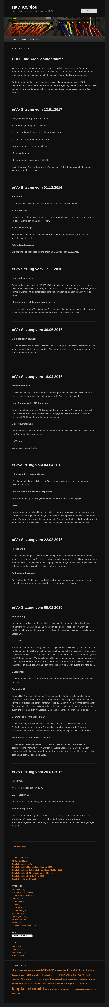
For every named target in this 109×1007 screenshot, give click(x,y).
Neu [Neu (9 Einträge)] (65, 979)
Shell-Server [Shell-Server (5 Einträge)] (48, 983)
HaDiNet (15, 898)
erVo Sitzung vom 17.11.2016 (37, 269)
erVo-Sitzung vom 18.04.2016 (37, 377)
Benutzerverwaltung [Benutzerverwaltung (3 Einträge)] (19, 975)
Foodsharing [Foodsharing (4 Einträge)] (43, 975)
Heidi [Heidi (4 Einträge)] (70, 975)
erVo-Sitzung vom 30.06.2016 (37, 330)
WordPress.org (18, 955)
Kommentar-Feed (19, 952)
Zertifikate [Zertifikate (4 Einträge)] (16, 994)
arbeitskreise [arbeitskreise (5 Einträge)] (60, 970)
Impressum (34, 39)
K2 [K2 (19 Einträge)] (79, 974)
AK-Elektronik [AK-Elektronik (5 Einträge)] (21, 970)
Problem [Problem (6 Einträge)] (16, 983)
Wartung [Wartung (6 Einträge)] (61, 989)
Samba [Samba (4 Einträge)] (29, 984)
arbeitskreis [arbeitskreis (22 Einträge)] (46, 970)
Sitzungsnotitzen (22, 895)
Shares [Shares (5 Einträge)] (39, 983)
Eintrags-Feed (18, 949)
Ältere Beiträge (19, 847)
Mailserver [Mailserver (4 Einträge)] (16, 980)
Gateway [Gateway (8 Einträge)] (63, 975)
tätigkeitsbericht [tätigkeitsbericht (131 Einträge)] (28, 988)
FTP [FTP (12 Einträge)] (56, 974)
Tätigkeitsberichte (23, 925)
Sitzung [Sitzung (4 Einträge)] (57, 984)
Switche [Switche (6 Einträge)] (83, 983)
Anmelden (16, 946)
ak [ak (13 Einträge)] (13, 970)
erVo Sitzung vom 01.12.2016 (37, 187)
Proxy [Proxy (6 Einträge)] (23, 983)
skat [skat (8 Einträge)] (63, 983)
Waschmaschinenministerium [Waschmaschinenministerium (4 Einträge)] (78, 990)
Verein (14, 922)
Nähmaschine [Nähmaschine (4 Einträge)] (79, 980)
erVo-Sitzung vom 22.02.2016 (37, 540)
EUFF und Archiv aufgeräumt (37, 59)
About (23, 39)
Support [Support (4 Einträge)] (76, 984)
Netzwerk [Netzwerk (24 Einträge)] (56, 979)
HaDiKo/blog (24, 7)
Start (14, 39)
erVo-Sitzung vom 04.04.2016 (37, 465)
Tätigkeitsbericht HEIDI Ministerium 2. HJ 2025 (32, 873)
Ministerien (17, 913)
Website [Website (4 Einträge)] (93, 990)
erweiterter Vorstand (21, 892)
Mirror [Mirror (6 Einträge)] (41, 980)
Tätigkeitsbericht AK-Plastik (24, 879)
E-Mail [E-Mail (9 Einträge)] (34, 975)
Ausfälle (18, 901)
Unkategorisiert (18, 916)
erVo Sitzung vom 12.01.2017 (37, 109)
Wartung (18, 910)
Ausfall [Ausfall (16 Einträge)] (71, 970)
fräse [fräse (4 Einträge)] (51, 975)
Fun (16, 904)
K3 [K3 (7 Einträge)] (83, 975)
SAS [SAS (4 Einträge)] (34, 984)
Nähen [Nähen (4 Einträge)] (70, 980)
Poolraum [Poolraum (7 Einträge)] (90, 979)
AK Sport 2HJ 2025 (20, 861)
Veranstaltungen (19, 919)
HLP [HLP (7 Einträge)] (75, 975)
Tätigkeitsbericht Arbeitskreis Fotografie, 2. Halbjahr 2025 (37, 870)
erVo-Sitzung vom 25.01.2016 (37, 772)
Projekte (18, 907)
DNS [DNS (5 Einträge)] (29, 975)
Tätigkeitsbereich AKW (22, 864)
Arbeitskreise (18, 889)
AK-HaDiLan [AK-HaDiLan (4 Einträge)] (33, 970)
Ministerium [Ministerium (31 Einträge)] (29, 979)
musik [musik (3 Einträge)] (47, 980)
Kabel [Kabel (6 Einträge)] (87, 975)
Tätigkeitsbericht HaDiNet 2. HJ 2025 (28, 876)
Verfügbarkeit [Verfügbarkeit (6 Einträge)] (51, 989)
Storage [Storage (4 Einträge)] (69, 984)
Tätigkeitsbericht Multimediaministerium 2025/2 (33, 867)
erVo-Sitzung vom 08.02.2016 (37, 607)
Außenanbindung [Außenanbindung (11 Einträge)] (85, 970)
